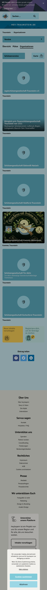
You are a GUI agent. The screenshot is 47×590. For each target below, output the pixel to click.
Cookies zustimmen (23, 577)
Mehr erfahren (23, 569)
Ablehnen (23, 584)
